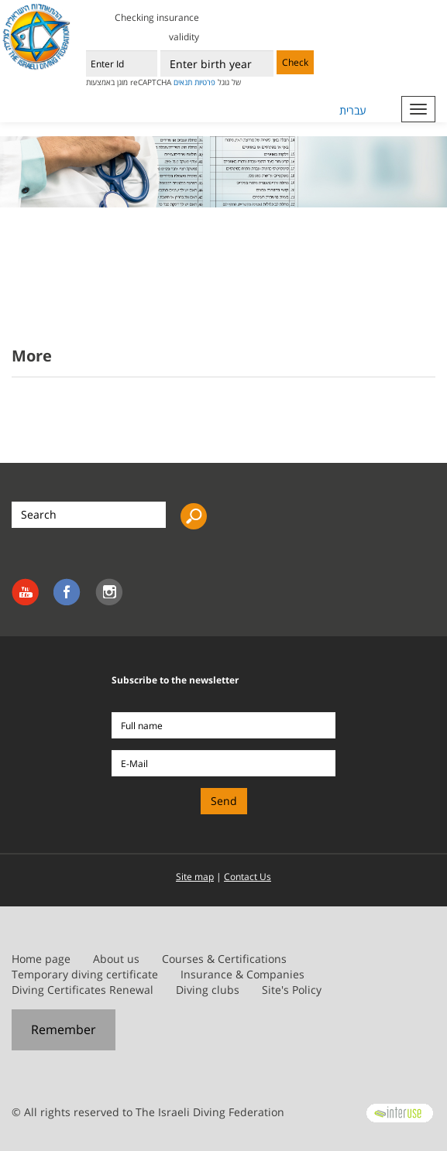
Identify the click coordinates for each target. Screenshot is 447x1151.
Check (295, 62)
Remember (63, 1029)
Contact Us (247, 876)
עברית (352, 110)
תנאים (183, 82)
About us (116, 958)
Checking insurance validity (157, 27)
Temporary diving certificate (85, 974)
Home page (41, 958)
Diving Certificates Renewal (82, 989)
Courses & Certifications (224, 958)
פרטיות (204, 82)
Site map (195, 876)
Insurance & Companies (242, 974)
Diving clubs (207, 989)
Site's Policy (291, 989)
